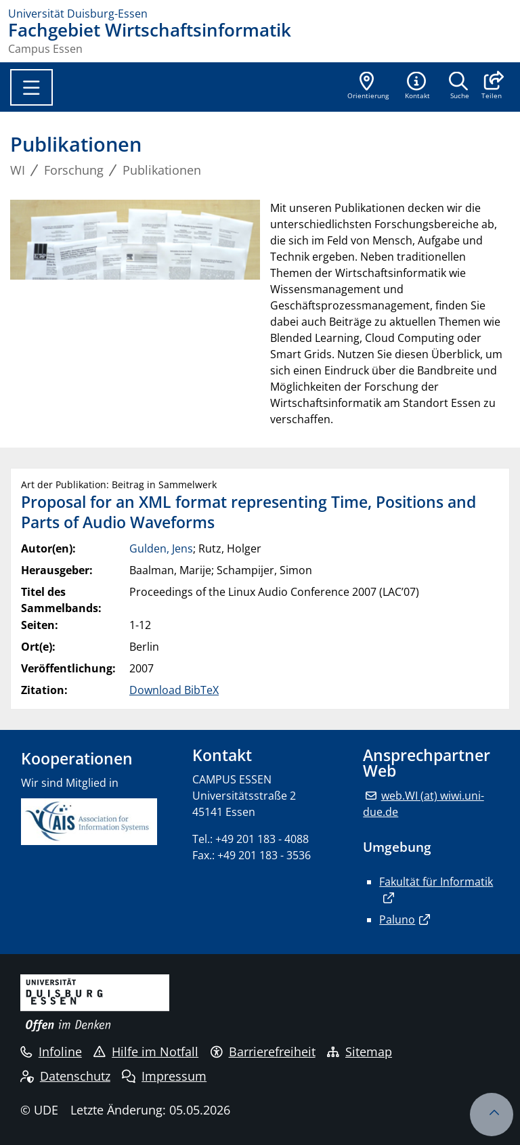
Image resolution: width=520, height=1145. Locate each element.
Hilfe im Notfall (145, 1051)
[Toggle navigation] (31, 87)
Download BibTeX (174, 690)
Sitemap (359, 1051)
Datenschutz (65, 1076)
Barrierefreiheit (263, 1051)
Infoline (51, 1051)
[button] (491, 87)
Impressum (164, 1076)
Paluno (397, 919)
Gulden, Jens (161, 548)
